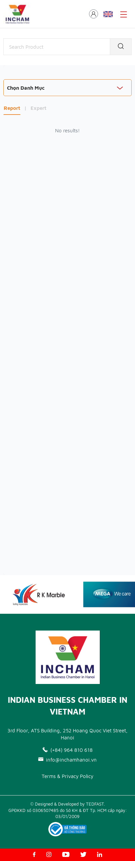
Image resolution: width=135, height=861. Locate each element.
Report (12, 108)
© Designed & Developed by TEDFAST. (67, 804)
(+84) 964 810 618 (68, 750)
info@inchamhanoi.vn (67, 760)
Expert (38, 108)
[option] (44, 594)
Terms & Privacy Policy (67, 776)
